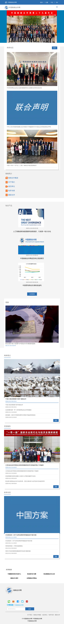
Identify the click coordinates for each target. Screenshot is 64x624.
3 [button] (33, 41)
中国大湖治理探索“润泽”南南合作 (15, 399)
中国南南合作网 (11, 2)
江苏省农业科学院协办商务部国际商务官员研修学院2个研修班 (24, 465)
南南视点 (7, 355)
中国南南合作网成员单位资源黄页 (32, 258)
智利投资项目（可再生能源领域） (32, 546)
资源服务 (7, 426)
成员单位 (10, 186)
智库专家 (10, 191)
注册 (46, 2)
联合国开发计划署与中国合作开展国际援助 (20, 343)
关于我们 (10, 182)
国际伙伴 (10, 195)
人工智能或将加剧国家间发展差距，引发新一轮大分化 (32, 231)
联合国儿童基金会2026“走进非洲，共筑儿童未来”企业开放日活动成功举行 (32, 481)
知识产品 (8, 206)
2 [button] (30, 41)
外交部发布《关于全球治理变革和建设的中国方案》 (21, 535)
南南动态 (10, 48)
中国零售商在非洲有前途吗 (32, 285)
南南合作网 (13, 590)
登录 (41, 2)
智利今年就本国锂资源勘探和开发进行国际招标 (32, 551)
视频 (7, 302)
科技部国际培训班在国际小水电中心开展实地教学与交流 (32, 476)
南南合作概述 (11, 178)
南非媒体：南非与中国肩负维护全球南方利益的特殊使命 (32, 415)
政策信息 (7, 492)
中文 (52, 2)
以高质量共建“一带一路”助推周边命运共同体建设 (32, 410)
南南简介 (8, 174)
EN (57, 2)
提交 (29, 609)
